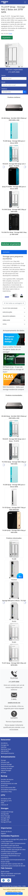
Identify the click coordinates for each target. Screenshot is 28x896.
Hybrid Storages (6, 770)
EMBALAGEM (6, 320)
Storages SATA (5, 818)
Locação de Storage (7, 812)
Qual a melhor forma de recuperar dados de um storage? (12, 349)
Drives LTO (4, 785)
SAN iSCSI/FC (5, 751)
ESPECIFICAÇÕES (7, 312)
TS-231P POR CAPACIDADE (10, 308)
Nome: (3, 75)
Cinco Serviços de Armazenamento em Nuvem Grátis (13, 861)
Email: (3, 82)
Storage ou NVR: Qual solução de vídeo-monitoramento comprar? (13, 850)
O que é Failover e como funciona (11, 847)
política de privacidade (11, 893)
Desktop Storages (6, 768)
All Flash (3, 772)
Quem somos (5, 871)
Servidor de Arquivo (7, 779)
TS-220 (14, 559)
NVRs (2, 803)
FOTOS (4, 324)
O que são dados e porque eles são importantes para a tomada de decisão (13, 865)
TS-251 (14, 642)
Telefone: (4, 89)
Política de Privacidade (8, 875)
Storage (3, 760)
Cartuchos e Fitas (6, 792)
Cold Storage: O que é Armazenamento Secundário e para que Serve (13, 844)
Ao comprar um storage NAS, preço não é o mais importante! (14, 840)
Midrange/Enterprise (7, 753)
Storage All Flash (6, 822)
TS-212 (14, 621)
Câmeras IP (4, 805)
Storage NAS (5, 814)
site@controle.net (14, 703)
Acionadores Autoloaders (9, 789)
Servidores (4, 743)
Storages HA (5, 745)
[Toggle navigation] (25, 2)
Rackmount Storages (7, 766)
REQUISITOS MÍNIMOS (9, 316)
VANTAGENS (6, 252)
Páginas (3, 833)
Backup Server (5, 781)
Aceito (20, 893)
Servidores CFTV (6, 799)
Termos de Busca (6, 831)
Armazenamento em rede (9, 783)
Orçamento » (6, 38)
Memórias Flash (6, 749)
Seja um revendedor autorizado (11, 873)
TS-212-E (14, 580)
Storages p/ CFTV (6, 801)
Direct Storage (5, 816)
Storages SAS (5, 820)
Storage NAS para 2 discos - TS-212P (14, 600)
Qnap (10, 33)
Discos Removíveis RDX (8, 787)
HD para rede (5, 762)
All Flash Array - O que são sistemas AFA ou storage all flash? (13, 369)
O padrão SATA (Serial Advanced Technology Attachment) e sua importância (11, 855)
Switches (3, 747)
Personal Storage (6, 764)
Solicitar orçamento (11, 244)
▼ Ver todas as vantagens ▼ (14, 303)
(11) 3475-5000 (14, 72)
